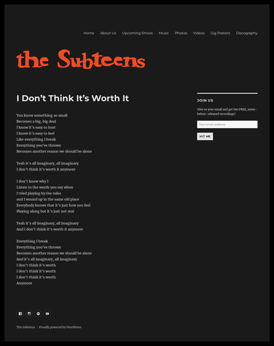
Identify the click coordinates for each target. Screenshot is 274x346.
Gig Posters (220, 33)
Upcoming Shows (137, 33)
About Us (108, 33)
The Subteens (25, 327)
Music (164, 33)
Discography (247, 33)
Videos (199, 33)
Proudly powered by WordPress (60, 327)
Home (88, 33)
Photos (181, 33)
